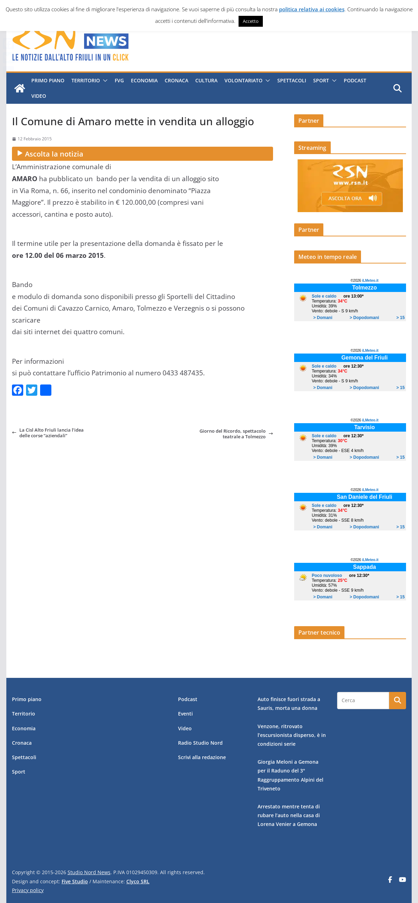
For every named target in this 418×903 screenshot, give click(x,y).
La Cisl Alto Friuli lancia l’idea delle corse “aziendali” (48, 433)
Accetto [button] (251, 21)
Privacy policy (28, 890)
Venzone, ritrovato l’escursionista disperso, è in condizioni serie (292, 735)
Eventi (185, 713)
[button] (103, 80)
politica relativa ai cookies (311, 9)
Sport (321, 80)
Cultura (206, 80)
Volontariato (243, 80)
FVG (119, 80)
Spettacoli (291, 80)
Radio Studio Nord (200, 742)
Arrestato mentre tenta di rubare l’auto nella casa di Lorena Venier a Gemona (289, 815)
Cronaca (176, 80)
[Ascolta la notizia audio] (142, 154)
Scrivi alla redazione (202, 757)
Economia (144, 80)
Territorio (85, 80)
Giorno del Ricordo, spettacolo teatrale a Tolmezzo (236, 434)
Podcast (354, 80)
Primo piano (47, 80)
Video (38, 96)
